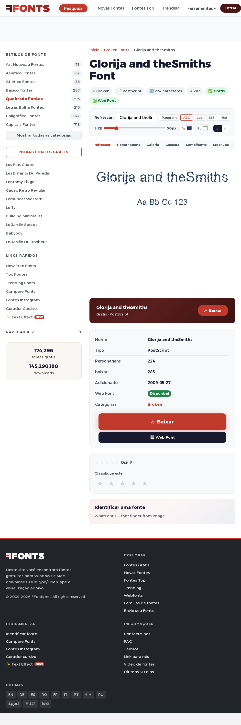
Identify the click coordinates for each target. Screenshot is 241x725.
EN (10, 694)
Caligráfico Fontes (23, 116)
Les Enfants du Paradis (28, 173)
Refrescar (101, 145)
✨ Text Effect (25, 317)
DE (22, 694)
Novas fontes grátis (43, 152)
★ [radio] (100, 483)
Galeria (152, 145)
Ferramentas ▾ (201, 8)
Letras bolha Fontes (25, 107)
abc (200, 117)
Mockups (221, 145)
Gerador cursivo (21, 308)
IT (65, 694)
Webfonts (133, 595)
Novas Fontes (111, 8)
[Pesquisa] (73, 8)
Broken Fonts (116, 49)
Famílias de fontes (141, 603)
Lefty (10, 207)
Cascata (172, 145)
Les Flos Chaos (20, 164)
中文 (88, 694)
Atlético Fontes (20, 81)
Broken (155, 404)
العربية (13, 704)
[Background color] (205, 128)
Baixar (213, 310)
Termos (131, 649)
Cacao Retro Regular (26, 190)
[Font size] (134, 128)
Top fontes (16, 274)
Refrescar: (104, 117)
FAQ (128, 641)
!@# (224, 117)
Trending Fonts (20, 283)
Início (94, 49)
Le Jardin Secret (21, 224)
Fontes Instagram (23, 300)
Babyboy (14, 233)
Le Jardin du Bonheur (26, 241)
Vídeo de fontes (139, 664)
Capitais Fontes (21, 124)
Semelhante (196, 145)
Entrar (231, 8)
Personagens (128, 145)
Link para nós (136, 656)
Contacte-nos (137, 633)
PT (76, 694)
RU (100, 694)
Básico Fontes (19, 90)
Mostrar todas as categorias (44, 135)
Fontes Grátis (137, 565)
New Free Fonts (21, 265)
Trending (171, 8)
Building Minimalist (24, 216)
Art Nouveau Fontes (25, 64)
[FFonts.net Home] (28, 8)
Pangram (169, 117)
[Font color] (189, 128)
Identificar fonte (21, 633)
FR (55, 694)
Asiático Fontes (21, 73)
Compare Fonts (20, 291)
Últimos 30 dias (139, 671)
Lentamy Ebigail (21, 181)
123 (211, 117)
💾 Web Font (162, 437)
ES (33, 694)
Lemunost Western (24, 199)
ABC (186, 117)
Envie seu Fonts (139, 610)
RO (44, 694)
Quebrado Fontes (24, 98)
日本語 (30, 704)
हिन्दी (45, 704)
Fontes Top (143, 8)
